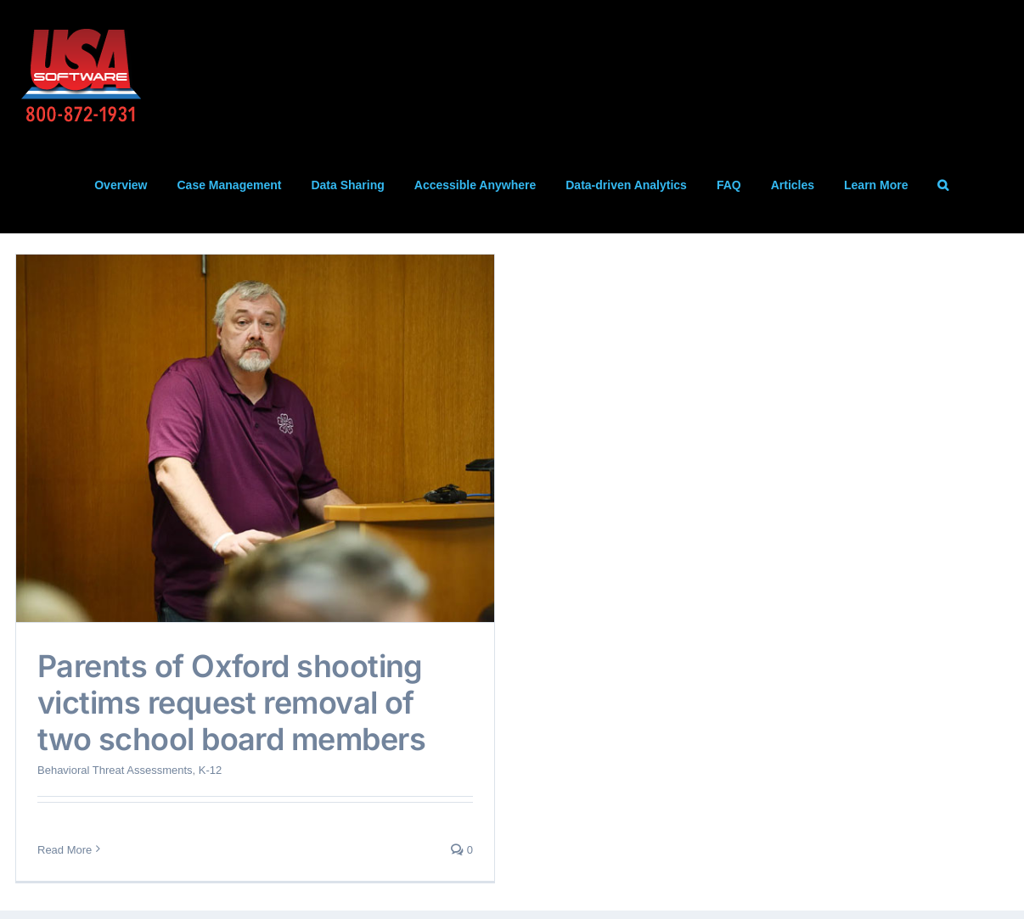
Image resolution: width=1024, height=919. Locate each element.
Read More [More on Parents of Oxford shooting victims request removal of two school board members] (64, 849)
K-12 (210, 770)
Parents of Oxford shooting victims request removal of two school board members (231, 702)
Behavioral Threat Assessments (115, 770)
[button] (942, 185)
